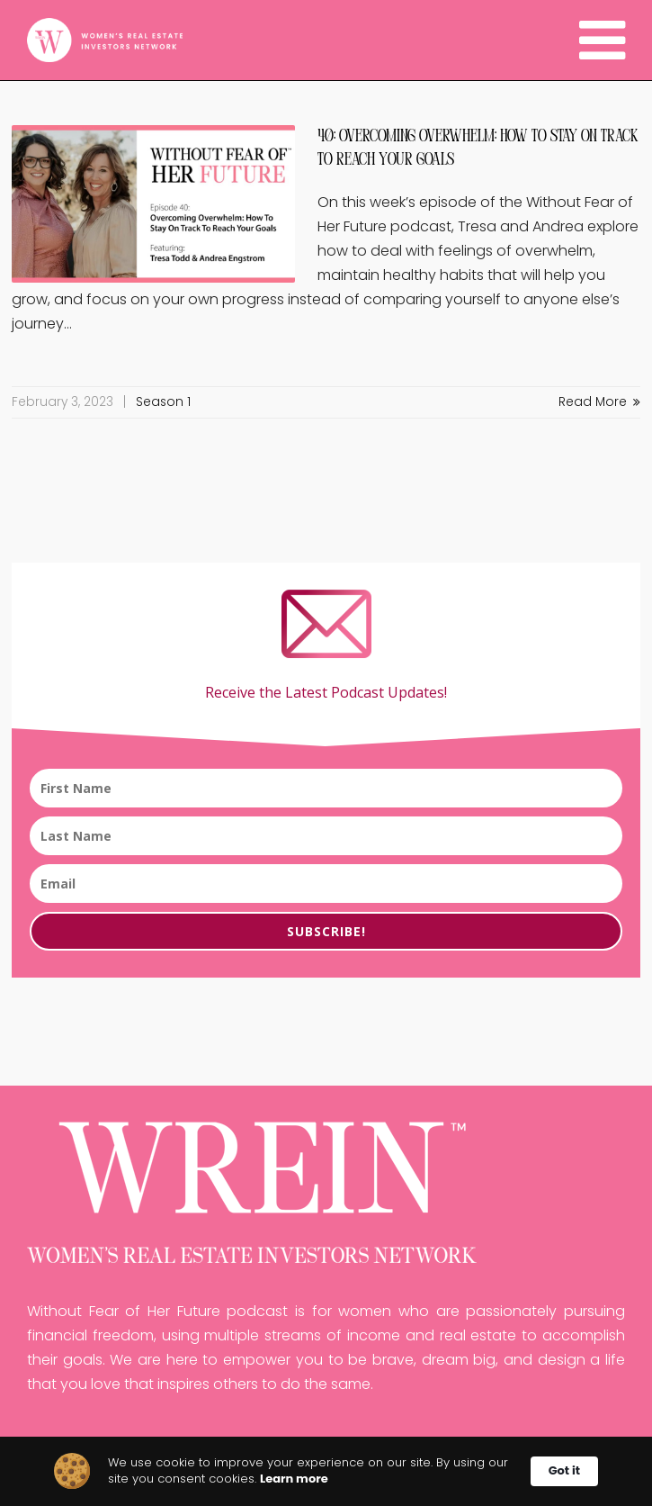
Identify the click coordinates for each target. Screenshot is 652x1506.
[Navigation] (602, 40)
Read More (599, 401)
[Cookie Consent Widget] (326, 1471)
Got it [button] (564, 1470)
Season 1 (163, 401)
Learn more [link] (294, 1479)
